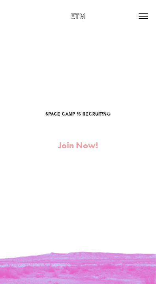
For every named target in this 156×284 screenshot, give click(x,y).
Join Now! (78, 145)
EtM (78, 16)
